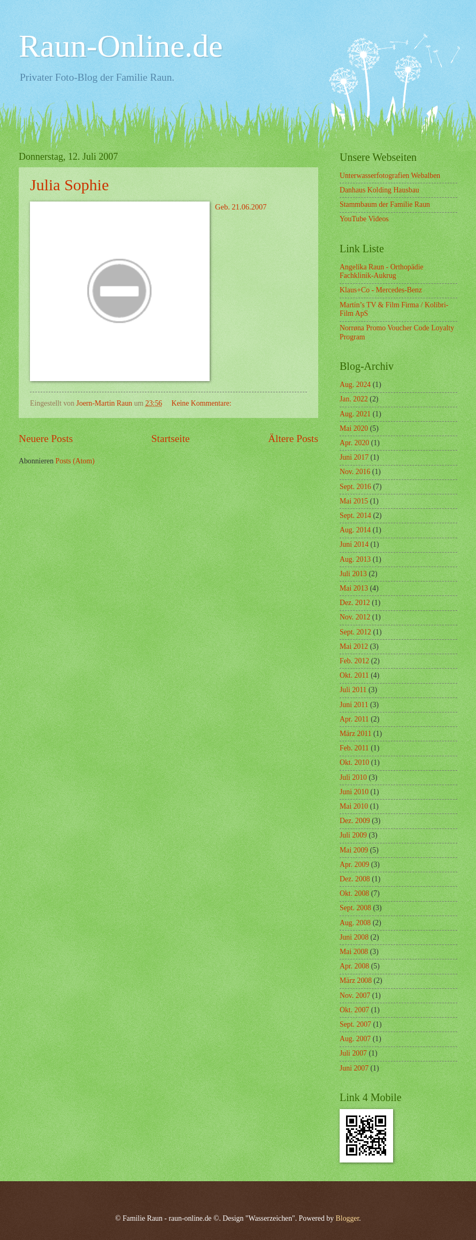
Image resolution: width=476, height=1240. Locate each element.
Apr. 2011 (354, 719)
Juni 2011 (354, 705)
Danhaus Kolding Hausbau (379, 190)
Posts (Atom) (75, 461)
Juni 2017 (354, 457)
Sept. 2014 (355, 515)
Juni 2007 (354, 1068)
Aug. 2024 (355, 385)
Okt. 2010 (354, 762)
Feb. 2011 (354, 748)
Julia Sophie (69, 184)
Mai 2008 (354, 952)
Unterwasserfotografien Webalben (390, 176)
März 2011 (356, 734)
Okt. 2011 (354, 675)
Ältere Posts (293, 438)
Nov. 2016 (355, 472)
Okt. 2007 (354, 1010)
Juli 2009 (353, 835)
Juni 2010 (354, 792)
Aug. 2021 (355, 414)
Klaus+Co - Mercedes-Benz (381, 290)
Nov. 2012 (355, 617)
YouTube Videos (364, 219)
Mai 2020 (354, 428)
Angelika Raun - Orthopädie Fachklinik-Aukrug (382, 271)
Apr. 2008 (354, 966)
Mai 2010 (354, 806)
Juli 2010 (353, 777)
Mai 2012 (354, 646)
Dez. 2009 (355, 821)
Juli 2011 (353, 690)
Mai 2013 (354, 588)
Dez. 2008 (355, 879)
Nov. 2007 (355, 995)
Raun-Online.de (121, 46)
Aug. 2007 (355, 1039)
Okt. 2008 (354, 893)
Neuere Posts (46, 438)
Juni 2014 (354, 544)
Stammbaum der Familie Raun (385, 204)
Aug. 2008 (355, 923)
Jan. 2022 (354, 399)
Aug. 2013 (355, 559)
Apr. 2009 (354, 865)
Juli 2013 (353, 574)
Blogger (347, 1218)
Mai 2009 (354, 850)
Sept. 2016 (355, 487)
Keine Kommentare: (202, 403)
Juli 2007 (353, 1053)
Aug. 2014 (355, 530)
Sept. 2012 (355, 632)
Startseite (170, 438)
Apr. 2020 (354, 443)
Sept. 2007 (355, 1024)
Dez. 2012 (355, 603)
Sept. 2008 (355, 908)
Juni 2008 (354, 937)
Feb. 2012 (354, 661)
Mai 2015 (354, 501)
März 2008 (356, 980)
